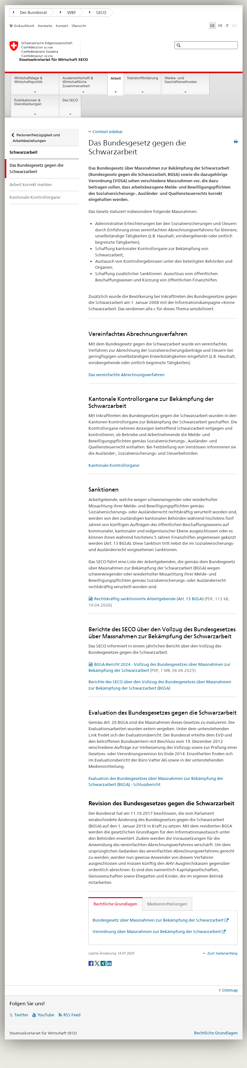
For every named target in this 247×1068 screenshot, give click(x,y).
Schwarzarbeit (23, 152)
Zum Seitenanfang (221, 953)
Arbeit (117, 80)
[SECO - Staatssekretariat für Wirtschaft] (84, 51)
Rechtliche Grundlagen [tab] (115, 903)
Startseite (45, 26)
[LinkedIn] (109, 963)
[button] (179, 45)
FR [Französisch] (220, 25)
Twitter (21, 1014)
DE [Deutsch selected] (212, 25)
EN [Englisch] (235, 25)
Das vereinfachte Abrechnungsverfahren (126, 374)
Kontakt (62, 26)
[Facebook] (91, 963)
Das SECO (70, 100)
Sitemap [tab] (230, 990)
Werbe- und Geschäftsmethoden (181, 80)
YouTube (45, 1014)
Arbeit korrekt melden (31, 184)
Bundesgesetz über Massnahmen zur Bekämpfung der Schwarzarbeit (158, 920)
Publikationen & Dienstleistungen (28, 102)
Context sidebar (108, 131)
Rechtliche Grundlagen (216, 1032)
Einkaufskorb (24, 26)
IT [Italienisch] (227, 25)
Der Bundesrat (30, 12)
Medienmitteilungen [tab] (167, 903)
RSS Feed (72, 1014)
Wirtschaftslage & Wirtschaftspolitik (28, 80)
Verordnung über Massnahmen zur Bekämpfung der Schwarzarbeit (157, 931)
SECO (98, 12)
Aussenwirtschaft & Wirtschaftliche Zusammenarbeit (77, 82)
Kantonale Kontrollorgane (35, 197)
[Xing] (104, 963)
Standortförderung (142, 78)
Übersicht (79, 26)
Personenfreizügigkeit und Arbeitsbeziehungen (36, 136)
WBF (68, 12)
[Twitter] (97, 963)
